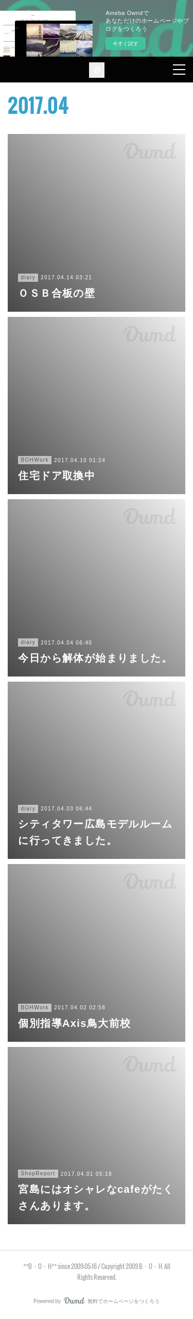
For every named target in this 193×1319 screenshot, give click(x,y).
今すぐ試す (125, 43)
